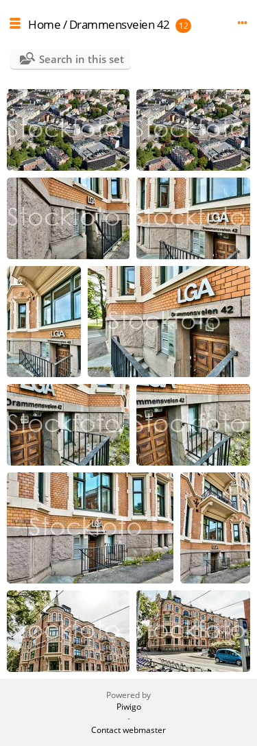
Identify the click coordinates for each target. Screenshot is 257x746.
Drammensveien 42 (119, 24)
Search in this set (81, 59)
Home (44, 24)
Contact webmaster (128, 730)
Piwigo (129, 706)
